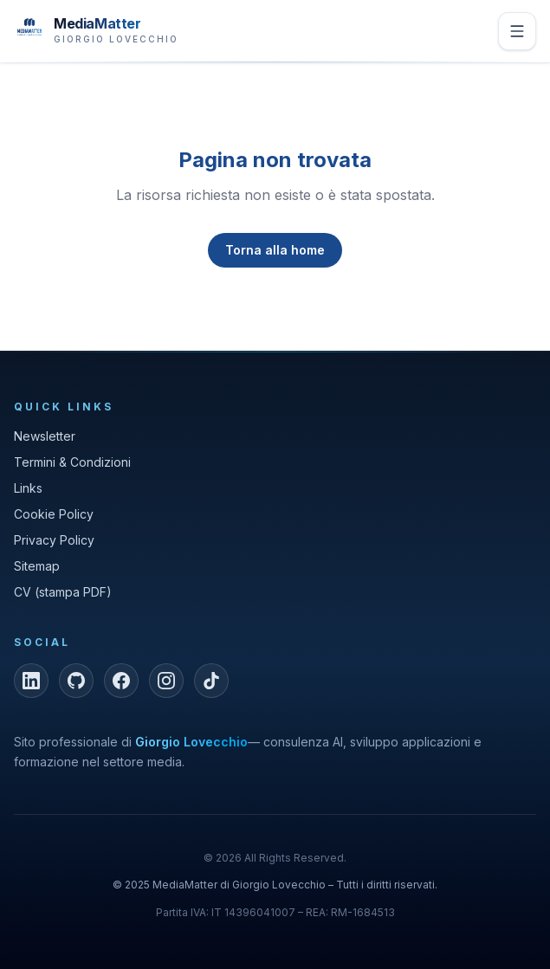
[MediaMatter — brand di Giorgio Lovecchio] (96, 29)
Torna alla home (275, 249)
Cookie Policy (54, 514)
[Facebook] (121, 680)
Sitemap (37, 566)
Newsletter (44, 436)
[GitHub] (76, 680)
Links (28, 488)
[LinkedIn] (31, 680)
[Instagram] (166, 680)
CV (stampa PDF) (63, 592)
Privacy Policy (54, 540)
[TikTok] (211, 680)
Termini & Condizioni (72, 462)
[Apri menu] (517, 31)
